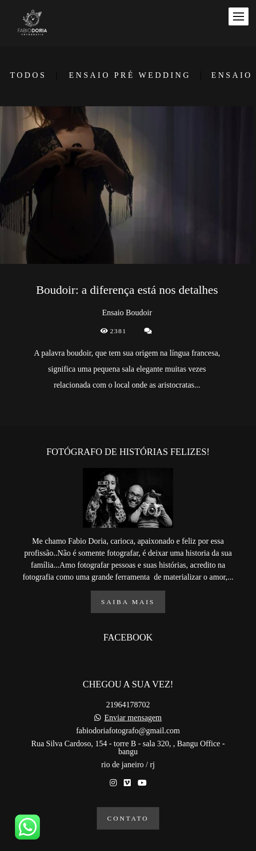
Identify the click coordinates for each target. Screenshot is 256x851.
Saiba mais (128, 602)
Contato (128, 818)
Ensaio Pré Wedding (130, 75)
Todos (28, 75)
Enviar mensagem (133, 718)
